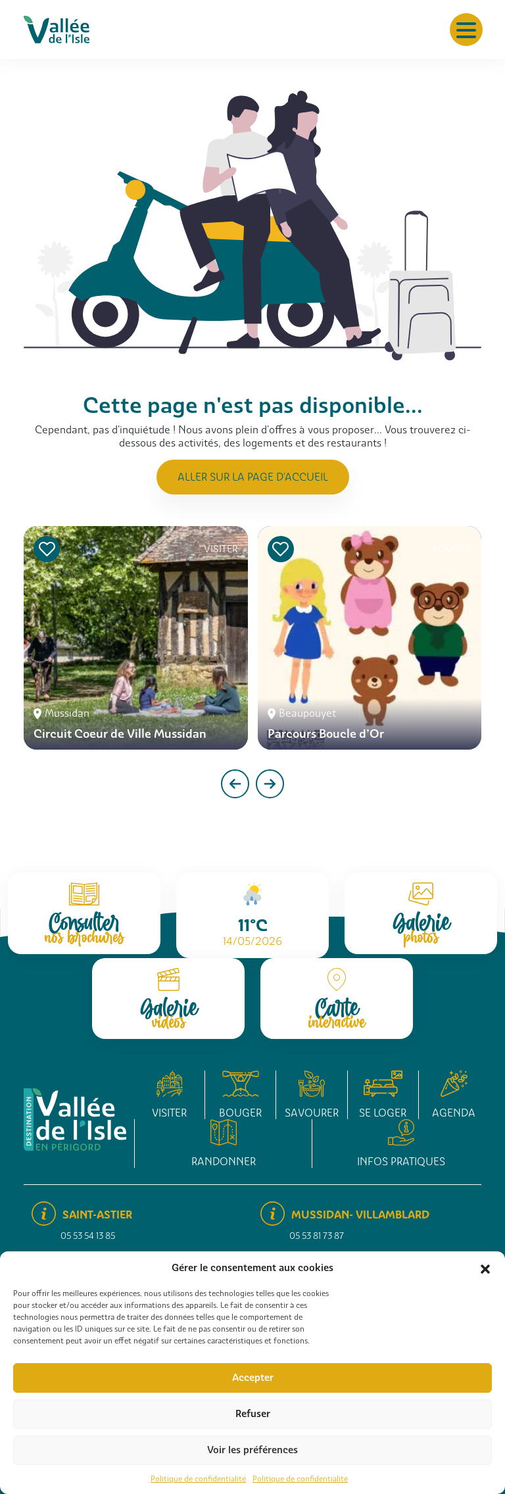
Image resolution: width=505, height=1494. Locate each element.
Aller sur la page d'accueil (253, 477)
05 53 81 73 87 (316, 1236)
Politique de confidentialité (198, 1478)
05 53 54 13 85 (87, 1236)
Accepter (253, 1378)
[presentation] (235, 783)
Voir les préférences (252, 1450)
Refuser (252, 1414)
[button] (485, 1267)
